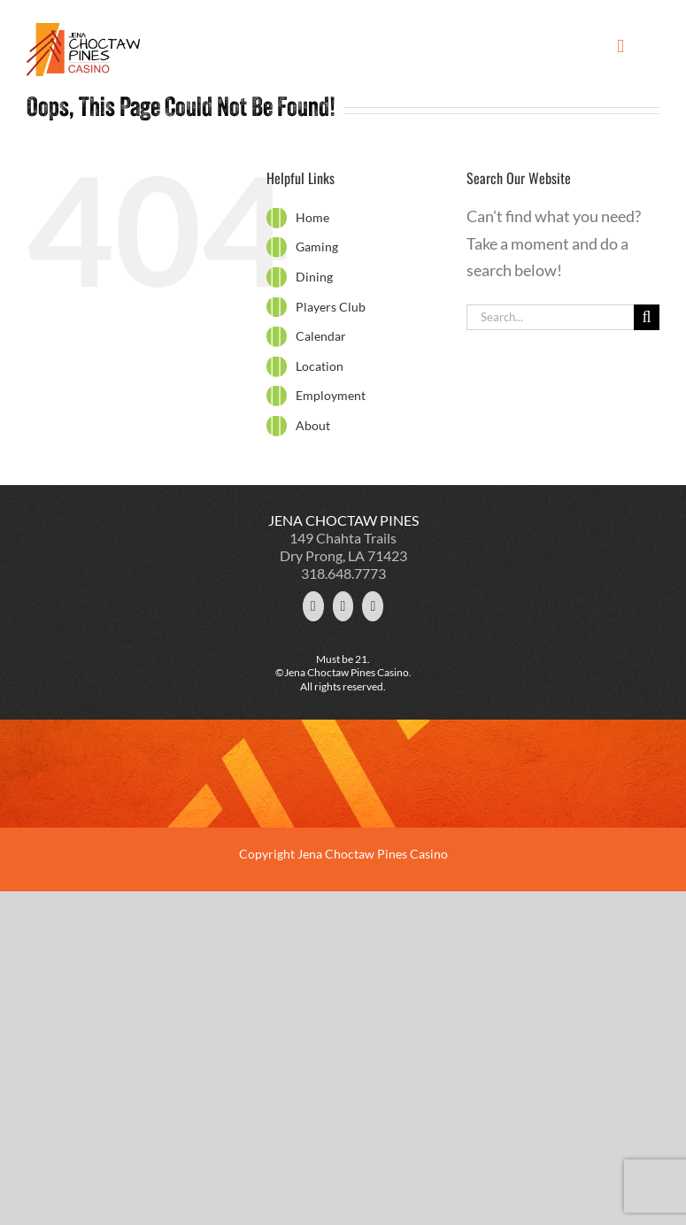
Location (319, 366)
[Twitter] (313, 606)
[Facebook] (343, 606)
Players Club (331, 306)
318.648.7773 (343, 573)
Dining (314, 276)
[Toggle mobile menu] (620, 46)
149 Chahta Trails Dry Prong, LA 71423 (343, 546)
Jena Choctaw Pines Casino (372, 853)
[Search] (646, 317)
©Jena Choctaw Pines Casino (342, 672)
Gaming (317, 246)
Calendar (321, 335)
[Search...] (550, 317)
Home (312, 217)
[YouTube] (372, 606)
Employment (331, 395)
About (313, 425)
